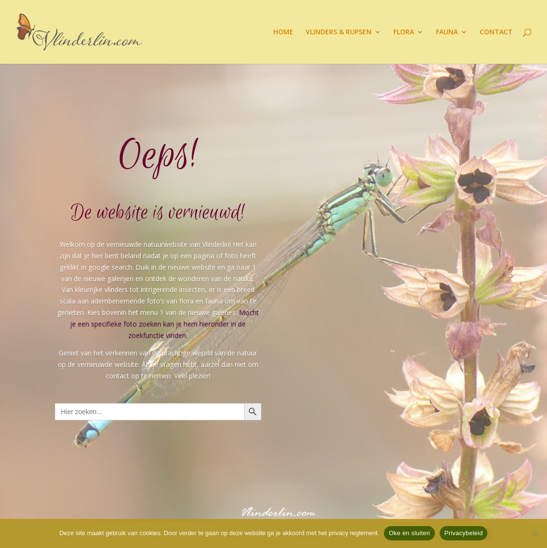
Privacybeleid (463, 533)
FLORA (403, 32)
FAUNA (447, 32)
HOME (283, 32)
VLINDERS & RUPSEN (339, 32)
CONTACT (496, 32)
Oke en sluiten (409, 533)
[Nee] (535, 533)
